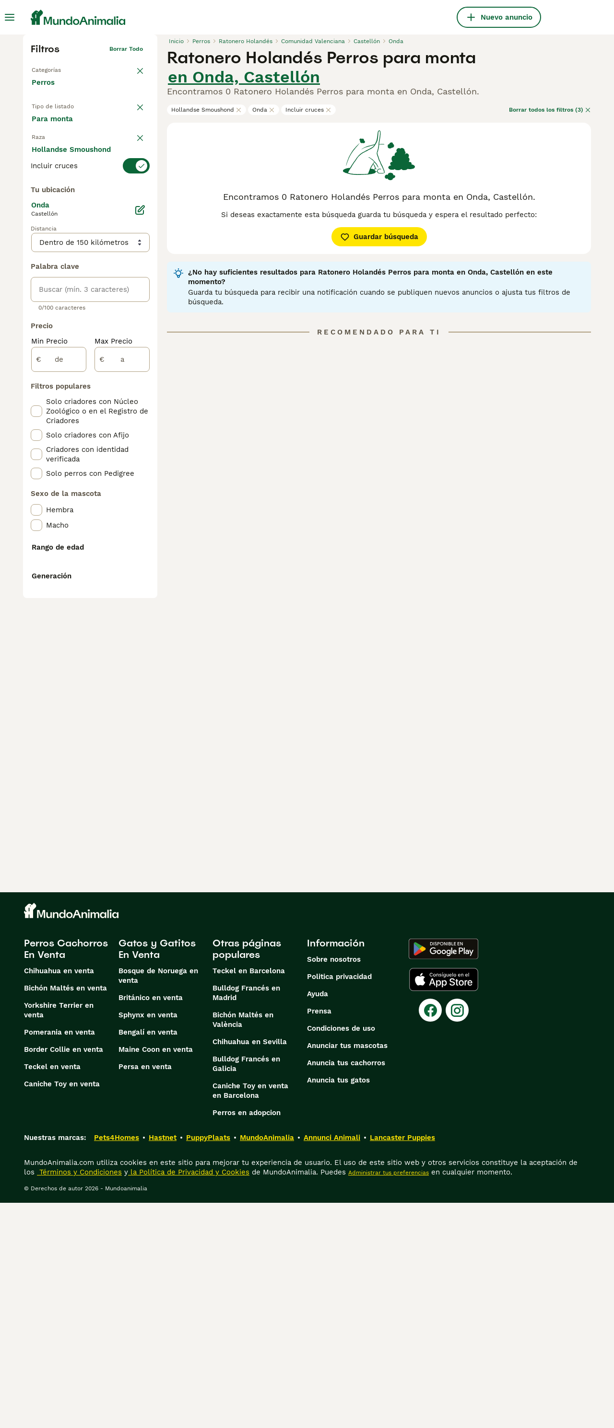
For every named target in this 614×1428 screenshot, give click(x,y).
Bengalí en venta (147, 1257)
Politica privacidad (339, 1202)
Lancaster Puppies (402, 1363)
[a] (122, 587)
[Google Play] (443, 1174)
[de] (58, 587)
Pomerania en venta (59, 1257)
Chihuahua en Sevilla (250, 1267)
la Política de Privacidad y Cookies (188, 1397)
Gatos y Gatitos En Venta (157, 1174)
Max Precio (113, 569)
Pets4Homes (116, 1363)
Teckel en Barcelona (249, 1196)
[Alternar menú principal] (9, 17)
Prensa (319, 1236)
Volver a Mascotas (57, 68)
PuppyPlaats (208, 1363)
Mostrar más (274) (71, 396)
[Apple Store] (443, 1204)
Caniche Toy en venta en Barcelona (250, 1316)
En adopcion (113, 128)
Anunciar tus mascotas (347, 1271)
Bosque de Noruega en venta (158, 1201)
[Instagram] (457, 1235)
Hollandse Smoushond (206, 109)
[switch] (90, 196)
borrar (134, 177)
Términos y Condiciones (79, 1397)
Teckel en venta (52, 1292)
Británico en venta (150, 1223)
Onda (263, 109)
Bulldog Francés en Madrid (246, 1218)
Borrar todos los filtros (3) (550, 109)
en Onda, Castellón (244, 76)
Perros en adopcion (247, 1338)
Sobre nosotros (334, 1184)
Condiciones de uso (341, 1253)
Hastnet (163, 1363)
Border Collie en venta (63, 1274)
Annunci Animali (332, 1363)
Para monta (60, 151)
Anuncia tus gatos (338, 1305)
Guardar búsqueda (379, 237)
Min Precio (49, 569)
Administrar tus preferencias (388, 1397)
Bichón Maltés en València (243, 1245)
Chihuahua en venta (59, 1196)
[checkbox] (36, 244)
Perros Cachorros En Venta (66, 1174)
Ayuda (317, 1219)
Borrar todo (126, 49)
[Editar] (140, 438)
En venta (55, 128)
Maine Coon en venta (155, 1274)
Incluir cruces (308, 109)
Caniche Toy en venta (62, 1309)
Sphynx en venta (147, 1240)
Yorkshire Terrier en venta (59, 1235)
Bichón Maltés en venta (65, 1213)
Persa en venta (145, 1292)
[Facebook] (430, 1235)
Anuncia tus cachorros (346, 1288)
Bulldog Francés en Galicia (246, 1289)
